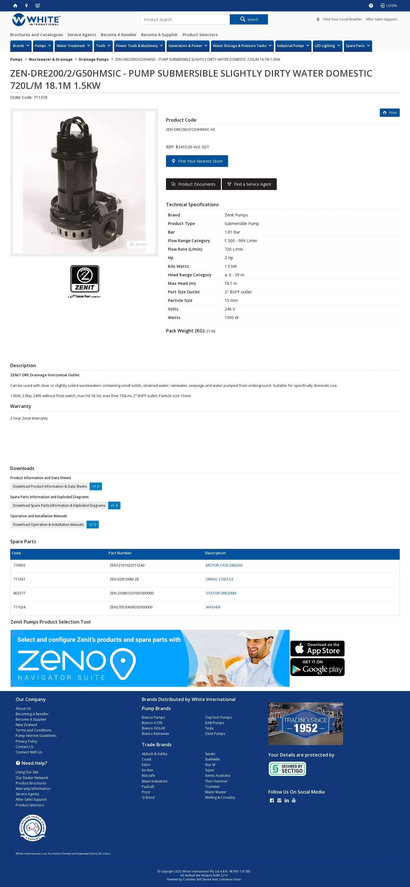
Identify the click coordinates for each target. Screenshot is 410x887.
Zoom (141, 244)
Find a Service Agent (252, 184)
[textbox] (185, 19)
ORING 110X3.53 (219, 579)
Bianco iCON (152, 722)
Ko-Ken (147, 770)
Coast (146, 759)
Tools (100, 45)
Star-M (210, 764)
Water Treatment (71, 45)
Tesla (209, 728)
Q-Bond (148, 797)
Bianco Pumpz (153, 717)
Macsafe (148, 775)
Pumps (40, 45)
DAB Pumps (214, 722)
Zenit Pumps (215, 733)
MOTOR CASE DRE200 (224, 565)
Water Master (216, 792)
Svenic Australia (217, 775)
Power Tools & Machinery (137, 45)
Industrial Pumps (290, 45)
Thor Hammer (216, 781)
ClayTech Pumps (218, 717)
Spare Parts (355, 45)
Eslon (146, 764)
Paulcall (148, 786)
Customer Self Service (197, 879)
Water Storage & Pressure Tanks (239, 45)
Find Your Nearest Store (200, 161)
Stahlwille (212, 759)
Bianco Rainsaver (155, 733)
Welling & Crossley (220, 797)
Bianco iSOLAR (153, 728)
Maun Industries (154, 781)
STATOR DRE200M (221, 593)
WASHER (213, 607)
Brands (18, 45)
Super (209, 770)
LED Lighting (325, 45)
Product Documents (197, 184)
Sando (210, 753)
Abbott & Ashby (154, 753)
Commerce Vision (230, 879)
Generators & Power (185, 45)
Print (393, 112)
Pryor (146, 792)
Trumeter (212, 786)
